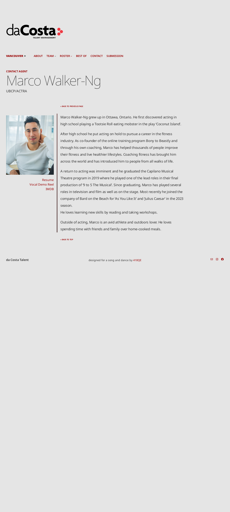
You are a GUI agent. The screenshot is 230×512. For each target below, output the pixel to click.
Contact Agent (16, 71)
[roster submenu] (71, 56)
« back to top (66, 239)
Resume (48, 180)
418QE (137, 260)
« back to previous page (71, 106)
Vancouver (14, 56)
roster (65, 56)
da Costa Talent (17, 260)
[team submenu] (55, 56)
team (50, 56)
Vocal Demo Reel (42, 184)
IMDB (50, 189)
